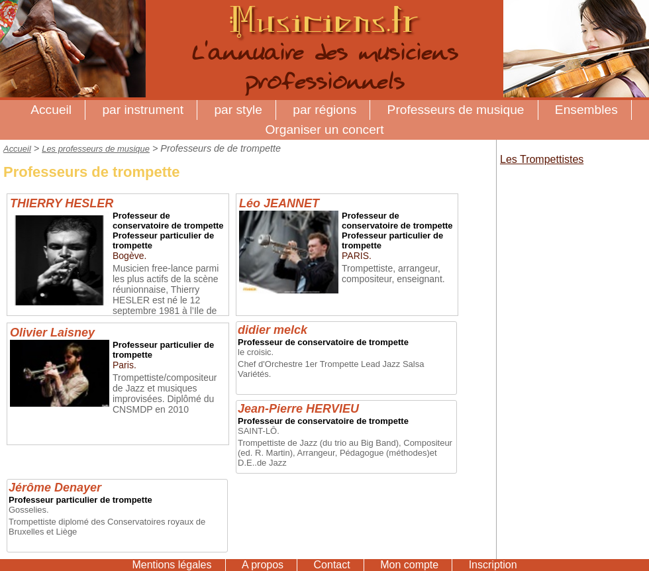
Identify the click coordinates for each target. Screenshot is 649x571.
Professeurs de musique (455, 110)
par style (238, 110)
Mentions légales (171, 564)
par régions (324, 110)
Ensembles (586, 110)
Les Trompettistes (541, 159)
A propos (262, 564)
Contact (332, 564)
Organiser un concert (324, 129)
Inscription (493, 564)
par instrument (142, 110)
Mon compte (409, 564)
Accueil (51, 110)
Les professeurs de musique (96, 149)
